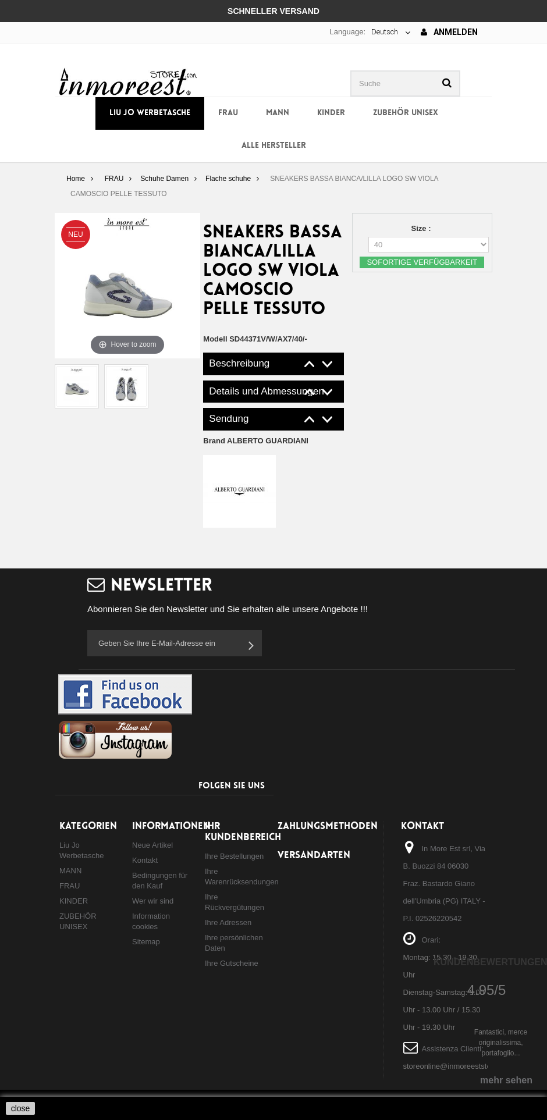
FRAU (228, 113)
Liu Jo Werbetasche (149, 113)
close (20, 1108)
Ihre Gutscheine (231, 963)
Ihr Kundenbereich (243, 832)
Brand (255, 440)
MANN (277, 113)
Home (75, 179)
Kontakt (145, 860)
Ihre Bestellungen (234, 856)
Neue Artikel (152, 845)
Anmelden (449, 32)
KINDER (331, 113)
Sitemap (146, 941)
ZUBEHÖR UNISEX (405, 113)
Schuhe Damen (164, 179)
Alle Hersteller (273, 145)
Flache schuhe (228, 179)
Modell (215, 339)
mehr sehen (506, 1080)
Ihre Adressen (228, 922)
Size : (422, 228)
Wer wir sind (152, 901)
